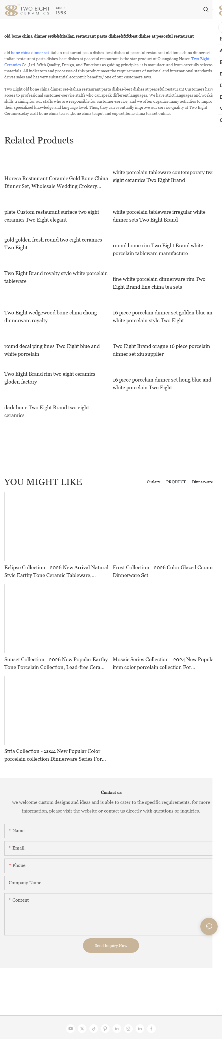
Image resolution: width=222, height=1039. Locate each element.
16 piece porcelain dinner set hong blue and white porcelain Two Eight (162, 383)
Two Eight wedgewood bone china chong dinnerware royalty (50, 316)
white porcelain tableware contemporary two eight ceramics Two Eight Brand (163, 176)
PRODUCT (176, 482)
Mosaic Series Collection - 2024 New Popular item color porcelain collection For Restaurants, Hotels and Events (164, 663)
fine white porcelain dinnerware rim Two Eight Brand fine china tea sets (159, 283)
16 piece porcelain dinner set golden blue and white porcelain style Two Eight (164, 316)
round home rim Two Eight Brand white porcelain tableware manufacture (158, 249)
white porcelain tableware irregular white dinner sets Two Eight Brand (159, 216)
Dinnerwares (203, 482)
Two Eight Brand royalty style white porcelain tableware (56, 277)
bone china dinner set (30, 52)
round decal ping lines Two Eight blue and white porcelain (52, 350)
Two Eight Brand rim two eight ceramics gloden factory (49, 378)
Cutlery (153, 482)
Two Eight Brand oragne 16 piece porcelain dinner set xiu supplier (161, 350)
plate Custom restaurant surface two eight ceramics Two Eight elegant (51, 216)
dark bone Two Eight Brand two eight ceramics (46, 411)
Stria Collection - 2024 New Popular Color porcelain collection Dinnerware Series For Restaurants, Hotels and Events (53, 755)
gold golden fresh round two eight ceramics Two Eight (53, 243)
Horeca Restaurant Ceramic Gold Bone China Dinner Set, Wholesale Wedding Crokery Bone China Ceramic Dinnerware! (56, 182)
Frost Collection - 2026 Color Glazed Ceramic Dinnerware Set (165, 571)
